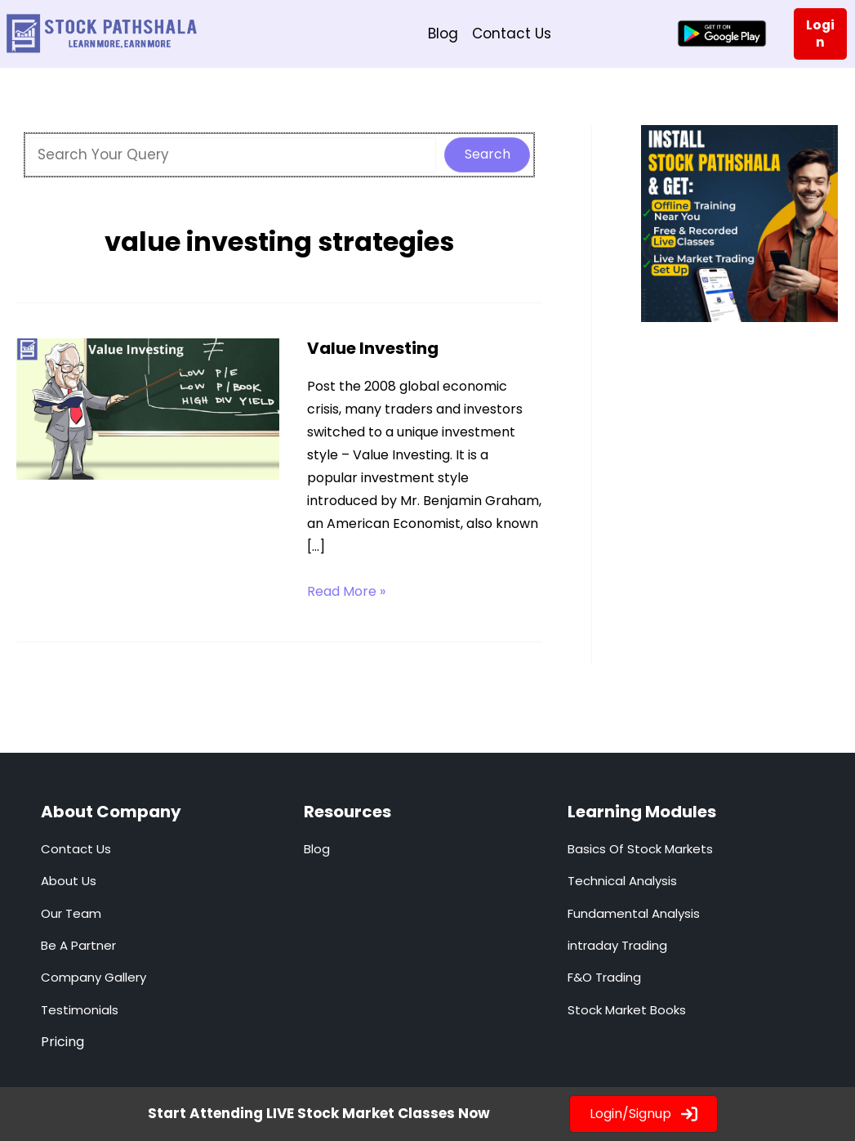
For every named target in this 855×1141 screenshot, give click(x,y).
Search (487, 154)
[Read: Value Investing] (147, 411)
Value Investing (373, 348)
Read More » (346, 591)
